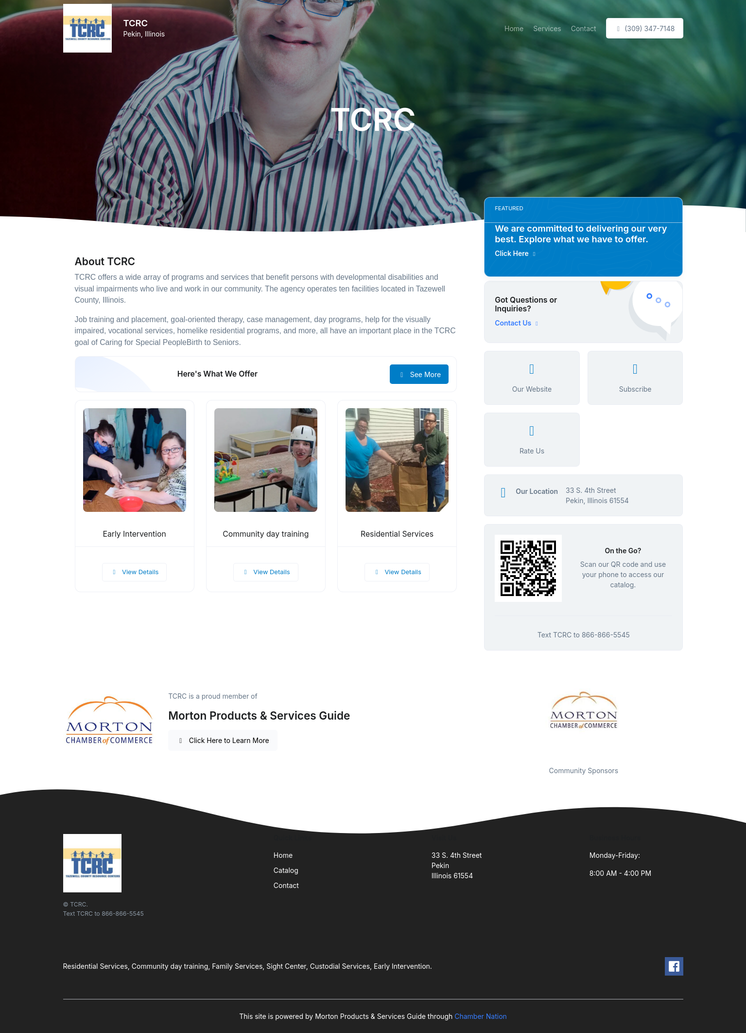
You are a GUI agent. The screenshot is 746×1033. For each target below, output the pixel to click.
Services (547, 28)
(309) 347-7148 (644, 28)
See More (419, 374)
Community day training (266, 534)
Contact (583, 28)
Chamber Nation (480, 1016)
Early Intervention (134, 534)
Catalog (286, 870)
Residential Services (397, 534)
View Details (134, 572)
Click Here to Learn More (222, 740)
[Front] (89, 28)
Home (513, 28)
